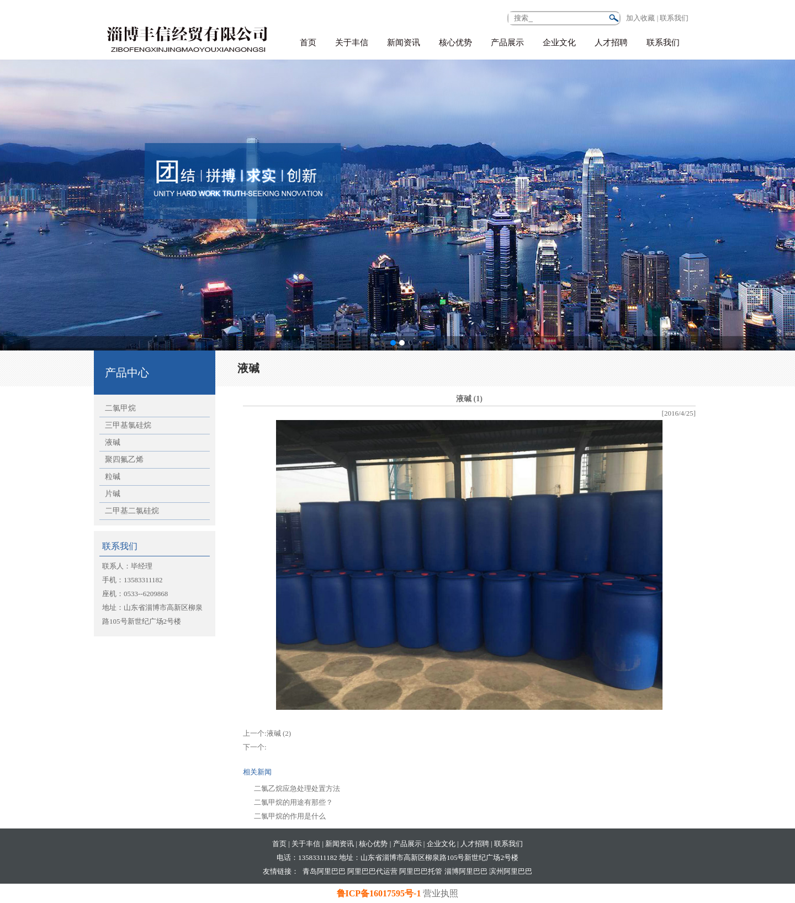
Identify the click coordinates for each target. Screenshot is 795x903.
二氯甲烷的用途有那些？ (293, 802)
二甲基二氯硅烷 (132, 511)
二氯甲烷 (120, 408)
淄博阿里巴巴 (465, 871)
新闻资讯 (403, 42)
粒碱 (112, 476)
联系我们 (663, 42)
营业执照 (440, 893)
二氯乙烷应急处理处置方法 (297, 788)
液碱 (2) (279, 733)
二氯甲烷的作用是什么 (290, 816)
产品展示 (507, 42)
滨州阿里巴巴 (510, 871)
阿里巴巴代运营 (372, 871)
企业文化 (559, 42)
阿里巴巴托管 (420, 871)
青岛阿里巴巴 (324, 871)
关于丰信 (351, 42)
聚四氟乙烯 (124, 459)
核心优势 (455, 42)
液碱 (112, 442)
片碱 (112, 494)
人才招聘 (611, 42)
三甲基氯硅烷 (128, 425)
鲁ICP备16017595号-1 (380, 893)
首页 (308, 42)
